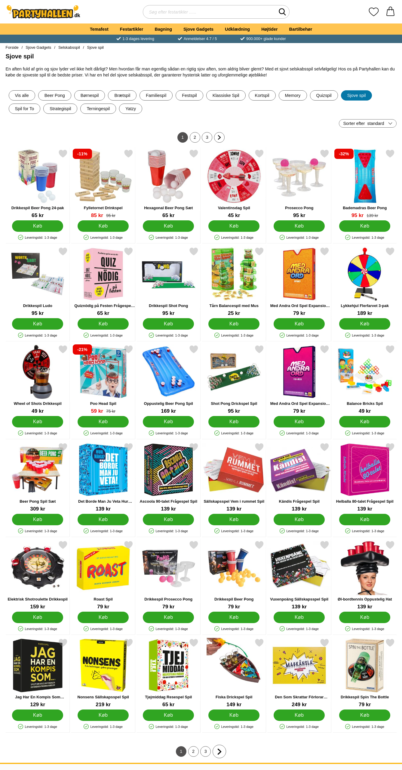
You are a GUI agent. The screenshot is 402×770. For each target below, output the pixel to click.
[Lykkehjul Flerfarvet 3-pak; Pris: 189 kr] (365, 281)
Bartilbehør (300, 29)
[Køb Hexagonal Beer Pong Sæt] (168, 226)
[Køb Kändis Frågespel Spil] (299, 519)
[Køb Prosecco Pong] (299, 226)
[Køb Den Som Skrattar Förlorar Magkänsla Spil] (299, 715)
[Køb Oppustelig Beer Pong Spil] (168, 421)
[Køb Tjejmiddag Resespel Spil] (168, 715)
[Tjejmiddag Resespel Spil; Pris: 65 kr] (169, 672)
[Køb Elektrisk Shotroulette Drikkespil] (37, 617)
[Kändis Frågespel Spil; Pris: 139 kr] (299, 477)
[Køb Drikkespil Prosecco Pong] (168, 617)
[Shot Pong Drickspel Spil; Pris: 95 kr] (234, 379)
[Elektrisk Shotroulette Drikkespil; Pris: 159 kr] (38, 575)
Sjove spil (95, 47)
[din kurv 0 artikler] (390, 12)
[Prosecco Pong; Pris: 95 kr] (299, 183)
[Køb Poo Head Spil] (102, 421)
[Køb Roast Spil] (102, 617)
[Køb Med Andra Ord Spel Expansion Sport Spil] (299, 324)
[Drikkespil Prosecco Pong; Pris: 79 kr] (169, 575)
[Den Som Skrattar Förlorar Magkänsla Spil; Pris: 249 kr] (299, 672)
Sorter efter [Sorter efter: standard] (363, 123)
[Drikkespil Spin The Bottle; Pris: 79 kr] (365, 672)
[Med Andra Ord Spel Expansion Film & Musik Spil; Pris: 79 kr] (299, 379)
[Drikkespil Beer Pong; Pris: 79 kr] (234, 575)
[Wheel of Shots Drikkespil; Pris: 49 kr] (38, 379)
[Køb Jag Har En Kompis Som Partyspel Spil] (37, 715)
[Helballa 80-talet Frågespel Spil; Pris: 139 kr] (365, 477)
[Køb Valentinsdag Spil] (233, 226)
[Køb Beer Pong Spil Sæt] (37, 519)
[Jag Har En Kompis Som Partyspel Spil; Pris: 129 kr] (38, 672)
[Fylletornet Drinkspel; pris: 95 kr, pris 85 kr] (103, 183)
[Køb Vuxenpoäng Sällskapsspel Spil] (299, 617)
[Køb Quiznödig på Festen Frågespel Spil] (102, 324)
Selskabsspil (69, 47)
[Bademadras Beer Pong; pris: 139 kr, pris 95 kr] (365, 183)
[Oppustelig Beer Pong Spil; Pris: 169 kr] (169, 379)
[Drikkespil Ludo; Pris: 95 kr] (38, 281)
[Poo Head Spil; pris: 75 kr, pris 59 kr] (103, 379)
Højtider (269, 29)
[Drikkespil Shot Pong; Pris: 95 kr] (169, 281)
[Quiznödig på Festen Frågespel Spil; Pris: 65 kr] (103, 281)
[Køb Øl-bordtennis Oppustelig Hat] (364, 617)
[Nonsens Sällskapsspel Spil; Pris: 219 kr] (103, 672)
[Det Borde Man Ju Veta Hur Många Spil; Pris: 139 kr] (103, 477)
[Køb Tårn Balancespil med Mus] (233, 324)
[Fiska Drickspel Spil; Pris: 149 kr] (234, 672)
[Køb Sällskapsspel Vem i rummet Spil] (233, 519)
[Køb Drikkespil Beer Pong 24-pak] (37, 226)
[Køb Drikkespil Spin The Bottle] (364, 715)
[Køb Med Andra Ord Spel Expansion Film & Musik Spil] (299, 421)
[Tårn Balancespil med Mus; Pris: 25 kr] (234, 281)
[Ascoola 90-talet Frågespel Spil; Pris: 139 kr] (169, 477)
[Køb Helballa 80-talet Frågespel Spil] (364, 519)
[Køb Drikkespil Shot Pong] (168, 324)
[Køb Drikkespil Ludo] (37, 324)
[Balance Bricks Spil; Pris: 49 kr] (365, 379)
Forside (12, 47)
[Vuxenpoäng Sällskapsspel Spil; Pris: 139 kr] (299, 575)
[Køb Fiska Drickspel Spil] (233, 715)
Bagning (163, 29)
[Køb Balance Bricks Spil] (364, 421)
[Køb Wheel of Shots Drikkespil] (37, 421)
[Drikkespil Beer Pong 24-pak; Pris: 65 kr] (38, 183)
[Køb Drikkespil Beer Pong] (233, 617)
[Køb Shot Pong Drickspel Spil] (233, 421)
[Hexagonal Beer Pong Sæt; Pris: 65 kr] (169, 183)
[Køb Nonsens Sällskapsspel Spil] (102, 715)
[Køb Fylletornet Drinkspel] (102, 226)
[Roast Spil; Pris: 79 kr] (103, 575)
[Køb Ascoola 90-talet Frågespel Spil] (168, 519)
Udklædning (237, 29)
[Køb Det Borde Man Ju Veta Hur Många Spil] (102, 519)
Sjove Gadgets (198, 29)
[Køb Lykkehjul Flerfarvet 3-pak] (364, 324)
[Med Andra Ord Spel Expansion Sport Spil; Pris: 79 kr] (299, 281)
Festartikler (131, 29)
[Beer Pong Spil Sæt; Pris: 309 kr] (38, 477)
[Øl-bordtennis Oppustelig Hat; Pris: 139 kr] (365, 575)
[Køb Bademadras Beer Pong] (364, 226)
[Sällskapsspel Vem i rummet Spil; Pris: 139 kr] (234, 477)
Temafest (99, 29)
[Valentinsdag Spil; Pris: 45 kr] (234, 183)
